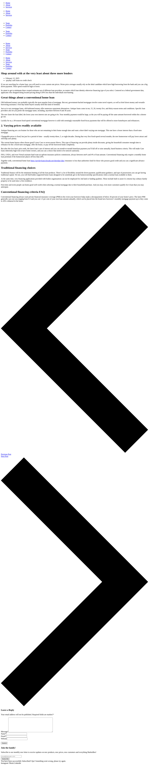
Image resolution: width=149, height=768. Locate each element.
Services (9, 15)
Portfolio (9, 33)
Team (8, 31)
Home (8, 11)
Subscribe (5, 762)
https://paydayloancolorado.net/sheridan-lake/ (48, 161)
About (8, 13)
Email (3, 739)
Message (4, 734)
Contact (8, 35)
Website (4, 741)
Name (3, 737)
